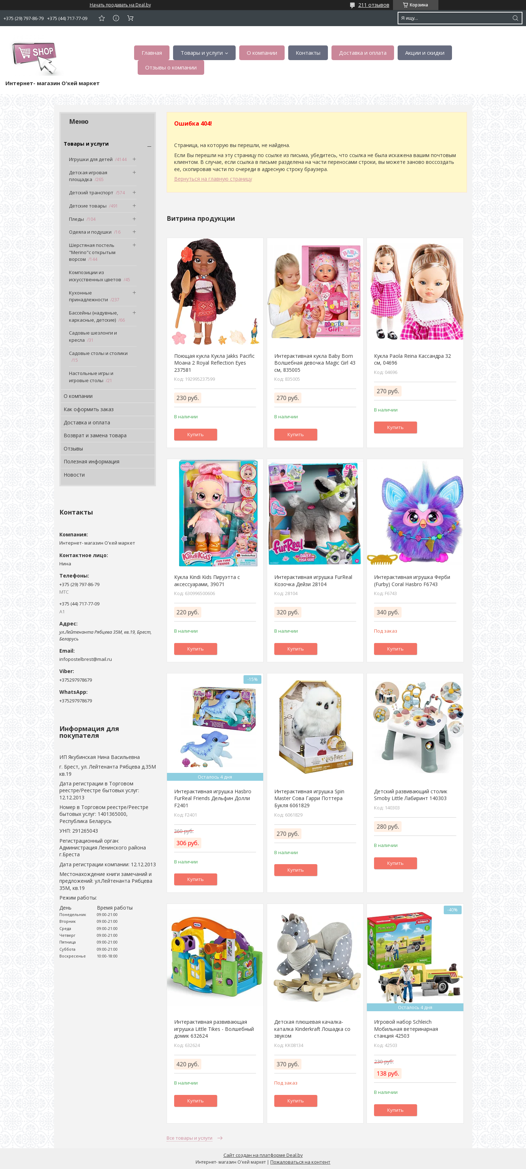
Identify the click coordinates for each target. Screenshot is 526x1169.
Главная (152, 52)
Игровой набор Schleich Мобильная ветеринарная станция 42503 (406, 1028)
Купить (195, 434)
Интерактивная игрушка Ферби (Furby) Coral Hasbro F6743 (412, 581)
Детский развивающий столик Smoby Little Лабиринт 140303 (410, 795)
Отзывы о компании (171, 67)
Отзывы (73, 448)
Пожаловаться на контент (300, 1162)
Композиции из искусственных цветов (95, 276)
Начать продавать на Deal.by (120, 5)
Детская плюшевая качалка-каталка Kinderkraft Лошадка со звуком (312, 1028)
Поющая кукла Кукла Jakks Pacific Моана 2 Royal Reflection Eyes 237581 (214, 362)
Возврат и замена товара (95, 435)
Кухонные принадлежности (88, 296)
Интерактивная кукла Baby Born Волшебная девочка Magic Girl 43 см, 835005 (314, 362)
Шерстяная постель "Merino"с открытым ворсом (92, 252)
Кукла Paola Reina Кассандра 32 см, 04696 (412, 359)
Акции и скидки (424, 52)
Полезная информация (91, 461)
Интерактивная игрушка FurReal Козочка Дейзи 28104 (313, 581)
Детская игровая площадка (88, 176)
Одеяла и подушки (90, 232)
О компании (262, 52)
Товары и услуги (202, 52)
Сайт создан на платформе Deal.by (263, 1155)
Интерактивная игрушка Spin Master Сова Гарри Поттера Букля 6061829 (309, 798)
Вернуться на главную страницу (213, 178)
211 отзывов (373, 4)
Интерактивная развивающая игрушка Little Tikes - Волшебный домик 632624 (214, 1028)
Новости (74, 474)
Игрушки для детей (91, 159)
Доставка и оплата (363, 52)
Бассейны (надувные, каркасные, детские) (93, 316)
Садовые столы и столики (98, 353)
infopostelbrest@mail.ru (85, 659)
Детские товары (88, 206)
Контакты (308, 52)
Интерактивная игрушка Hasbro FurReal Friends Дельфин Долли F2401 (212, 798)
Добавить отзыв (101, 18)
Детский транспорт (91, 192)
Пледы (76, 219)
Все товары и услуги (189, 1138)
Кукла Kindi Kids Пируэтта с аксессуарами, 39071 (207, 581)
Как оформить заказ (89, 409)
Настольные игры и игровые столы (91, 377)
